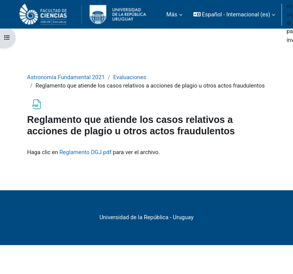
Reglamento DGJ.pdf (85, 152)
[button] (234, 14)
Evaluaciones (129, 77)
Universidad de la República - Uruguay (146, 217)
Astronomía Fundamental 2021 (66, 77)
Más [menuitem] (171, 14)
